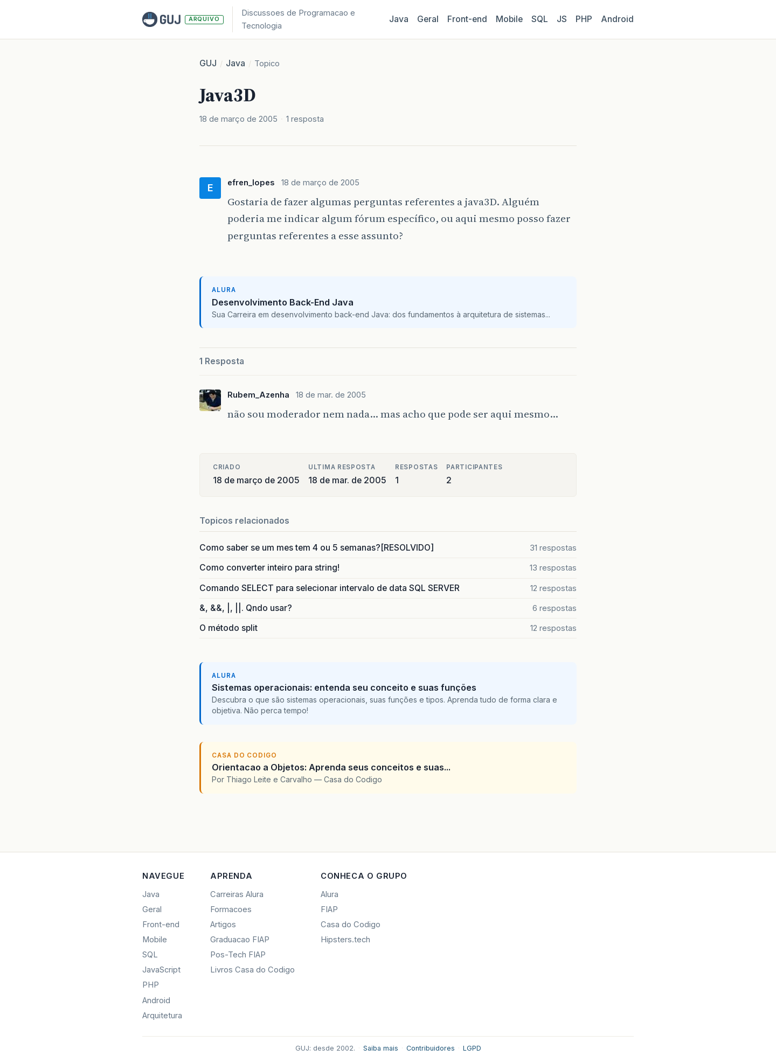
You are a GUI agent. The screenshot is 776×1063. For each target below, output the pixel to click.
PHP (584, 19)
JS (562, 19)
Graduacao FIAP (239, 939)
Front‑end (467, 19)
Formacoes (231, 909)
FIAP (329, 909)
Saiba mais (380, 1048)
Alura (329, 894)
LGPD (472, 1048)
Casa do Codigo (350, 924)
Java (398, 19)
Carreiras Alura (237, 894)
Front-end (160, 924)
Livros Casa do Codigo (252, 970)
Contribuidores (430, 1048)
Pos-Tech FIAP (238, 955)
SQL (539, 19)
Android (617, 19)
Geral (428, 19)
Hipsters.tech (345, 939)
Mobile (509, 19)
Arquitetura (162, 1015)
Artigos (223, 924)
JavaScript (161, 970)
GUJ (208, 63)
